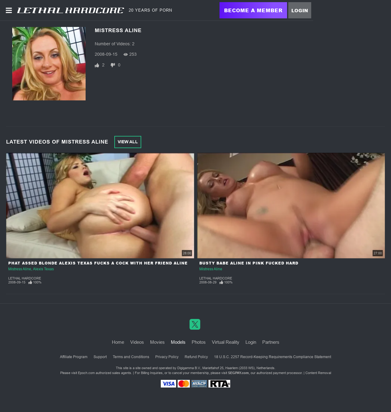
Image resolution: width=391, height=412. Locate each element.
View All (128, 141)
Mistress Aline (19, 269)
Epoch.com (86, 373)
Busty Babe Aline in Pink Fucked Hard (248, 263)
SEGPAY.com (238, 373)
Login (299, 10)
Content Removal (318, 373)
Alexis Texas (43, 269)
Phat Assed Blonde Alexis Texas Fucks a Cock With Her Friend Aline (98, 263)
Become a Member (253, 10)
